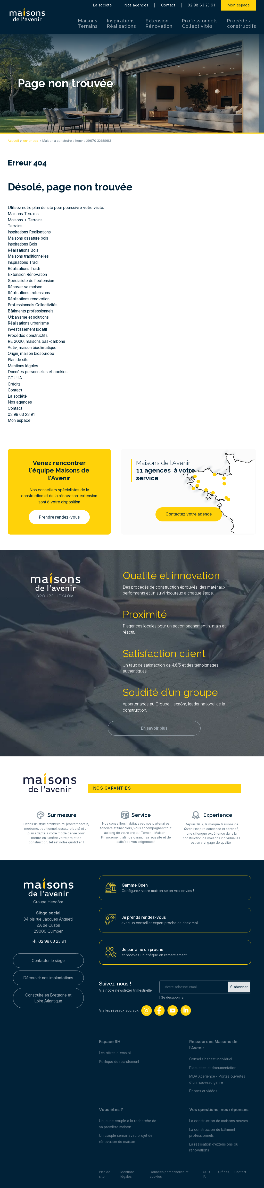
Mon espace (239, 5)
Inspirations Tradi (23, 262)
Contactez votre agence (189, 514)
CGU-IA (15, 377)
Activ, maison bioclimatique (32, 347)
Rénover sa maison (25, 286)
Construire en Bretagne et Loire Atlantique (48, 998)
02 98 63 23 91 (201, 5)
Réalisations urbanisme (28, 323)
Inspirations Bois (22, 244)
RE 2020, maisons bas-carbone (36, 341)
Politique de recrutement (119, 1062)
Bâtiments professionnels (30, 311)
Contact (168, 5)
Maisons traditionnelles (28, 256)
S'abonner (239, 987)
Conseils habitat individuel (210, 1059)
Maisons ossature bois (28, 238)
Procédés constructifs (241, 23)
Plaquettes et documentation (212, 1068)
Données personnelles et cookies (38, 371)
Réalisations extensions (29, 292)
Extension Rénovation (159, 23)
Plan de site (18, 359)
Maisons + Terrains (25, 219)
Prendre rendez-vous (59, 517)
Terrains (15, 225)
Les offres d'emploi (115, 1053)
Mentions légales (23, 365)
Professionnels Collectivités (200, 23)
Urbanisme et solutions (28, 317)
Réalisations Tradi (24, 268)
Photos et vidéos (203, 1091)
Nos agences (136, 5)
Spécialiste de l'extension (31, 280)
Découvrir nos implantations (48, 977)
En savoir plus (154, 728)
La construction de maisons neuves (218, 1121)
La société (102, 5)
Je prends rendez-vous (143, 917)
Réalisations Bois (23, 250)
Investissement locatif (27, 329)
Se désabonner (173, 997)
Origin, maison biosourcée (31, 353)
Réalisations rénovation (29, 298)
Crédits (14, 384)
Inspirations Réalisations (121, 23)
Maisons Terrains (88, 23)
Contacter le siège (48, 960)
